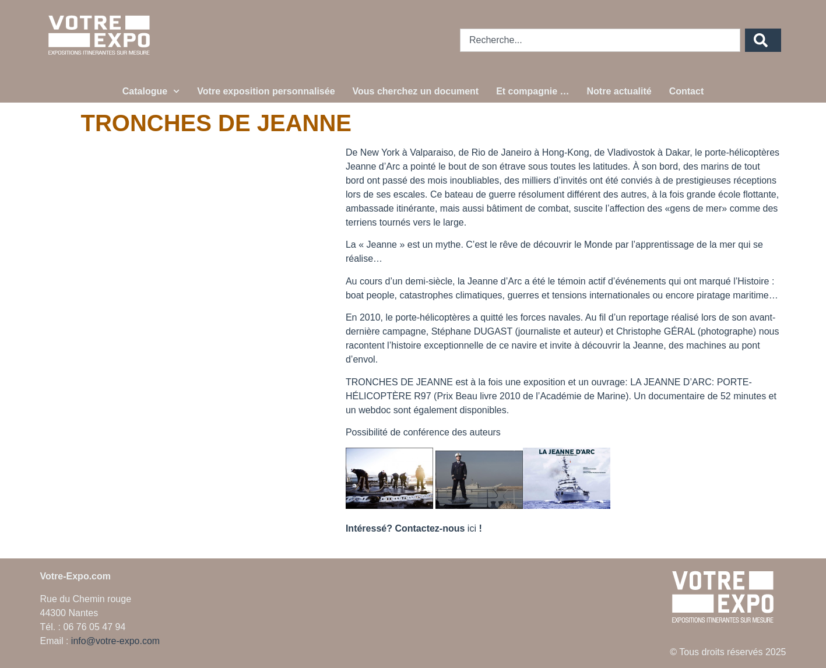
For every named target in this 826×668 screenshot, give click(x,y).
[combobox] (600, 40)
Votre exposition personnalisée (266, 91)
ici (472, 528)
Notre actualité (619, 91)
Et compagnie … (532, 91)
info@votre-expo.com (115, 641)
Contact (686, 91)
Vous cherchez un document (416, 91)
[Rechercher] (763, 40)
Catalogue (151, 91)
